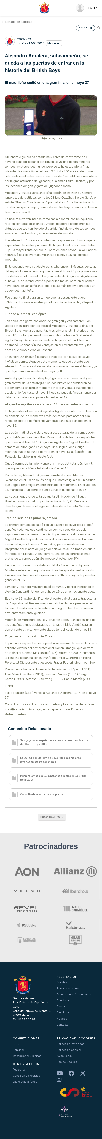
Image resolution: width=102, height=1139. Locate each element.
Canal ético (64, 1000)
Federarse (19, 1069)
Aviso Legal (64, 1056)
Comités (62, 982)
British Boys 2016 (52, 817)
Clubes (61, 1006)
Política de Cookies (69, 1050)
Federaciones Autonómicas (74, 994)
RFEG (16, 1044)
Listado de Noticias (17, 22)
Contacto (63, 1025)
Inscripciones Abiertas (27, 1056)
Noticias (62, 1019)
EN (96, 8)
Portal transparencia (70, 988)
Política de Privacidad (70, 1044)
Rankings (19, 1050)
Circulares (63, 1012)
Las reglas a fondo (25, 1082)
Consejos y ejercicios (26, 1076)
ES (90, 8)
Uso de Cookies (67, 1062)
